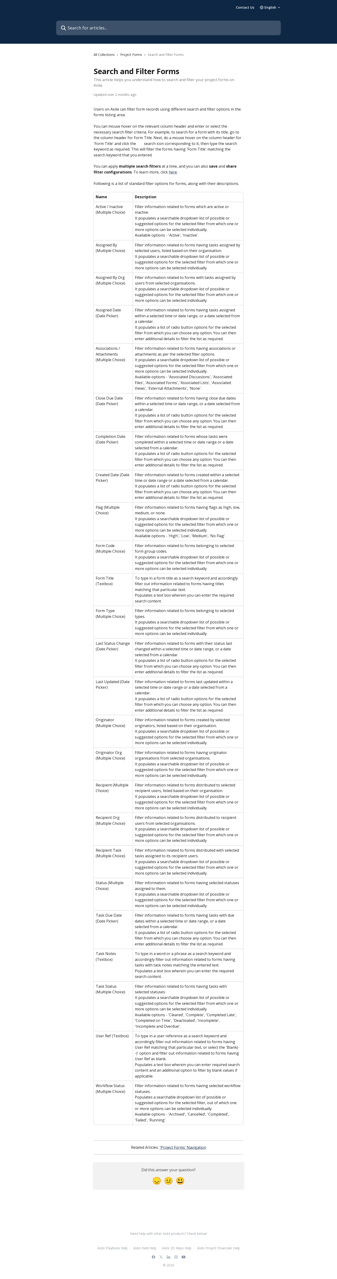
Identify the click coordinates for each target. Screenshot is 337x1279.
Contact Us (245, 7)
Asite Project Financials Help (218, 1248)
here (173, 172)
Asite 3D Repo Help (176, 1248)
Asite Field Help (144, 1248)
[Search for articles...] (168, 28)
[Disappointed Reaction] (157, 1180)
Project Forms (131, 54)
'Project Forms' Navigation (183, 1147)
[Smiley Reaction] (180, 1180)
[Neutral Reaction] (168, 1180)
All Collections (104, 54)
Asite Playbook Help (112, 1248)
